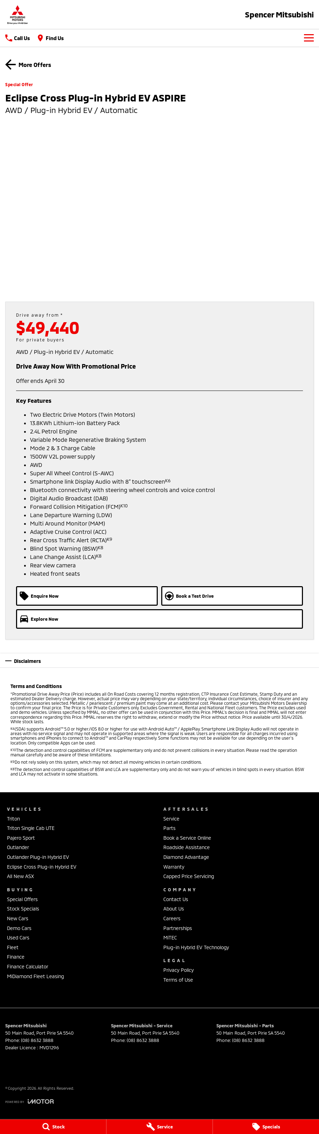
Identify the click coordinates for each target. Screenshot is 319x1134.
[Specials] (266, 1126)
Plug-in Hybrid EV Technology (196, 947)
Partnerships (177, 928)
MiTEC (170, 937)
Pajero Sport (21, 838)
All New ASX (20, 876)
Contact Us (175, 899)
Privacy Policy (178, 970)
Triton (13, 819)
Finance (15, 957)
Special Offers (22, 899)
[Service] (159, 1126)
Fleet (12, 947)
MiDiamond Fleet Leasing (35, 976)
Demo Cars (19, 928)
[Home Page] (17, 14)
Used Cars (18, 937)
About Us (173, 909)
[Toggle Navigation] (309, 38)
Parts (169, 828)
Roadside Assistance (186, 847)
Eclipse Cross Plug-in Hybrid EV (41, 867)
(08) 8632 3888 (37, 1040)
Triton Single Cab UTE (30, 828)
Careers (171, 918)
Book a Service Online (187, 838)
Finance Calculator (27, 966)
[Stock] (53, 1126)
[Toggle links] (29, 1101)
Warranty (173, 867)
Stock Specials (23, 909)
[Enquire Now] (87, 596)
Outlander (18, 847)
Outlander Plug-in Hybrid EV (38, 857)
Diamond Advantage (186, 857)
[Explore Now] (159, 619)
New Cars (17, 918)
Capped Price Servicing (188, 876)
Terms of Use (178, 980)
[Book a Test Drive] (232, 596)
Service (171, 819)
